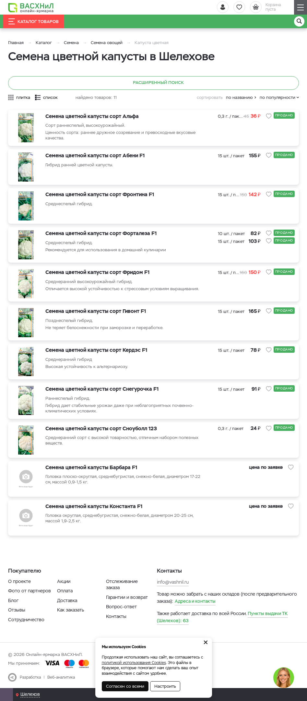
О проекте (19, 581)
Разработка (30, 677)
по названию (239, 97)
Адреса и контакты (195, 601)
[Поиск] (299, 21)
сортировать (210, 97)
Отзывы (16, 610)
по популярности (277, 97)
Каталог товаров (33, 21)
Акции (63, 581)
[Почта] (6, 694)
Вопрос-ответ (121, 607)
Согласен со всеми (125, 686)
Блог (13, 600)
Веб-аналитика (61, 677)
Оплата (65, 591)
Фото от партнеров (29, 591)
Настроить (165, 686)
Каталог (44, 42)
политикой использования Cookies (134, 662)
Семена (71, 42)
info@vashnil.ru (173, 582)
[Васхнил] (30, 7)
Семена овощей (107, 42)
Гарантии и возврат (127, 597)
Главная (16, 42)
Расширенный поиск (153, 83)
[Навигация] (300, 7)
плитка (23, 97)
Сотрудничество (26, 620)
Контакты (116, 616)
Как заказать (70, 610)
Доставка (67, 600)
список (50, 97)
